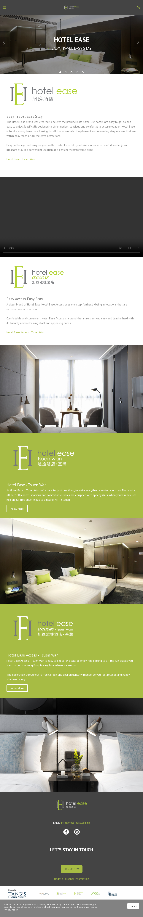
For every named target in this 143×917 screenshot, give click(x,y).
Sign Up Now (72, 869)
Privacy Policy (11, 909)
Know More (17, 508)
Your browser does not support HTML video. (71, 217)
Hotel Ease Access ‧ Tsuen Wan (25, 332)
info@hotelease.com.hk (75, 822)
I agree (133, 906)
